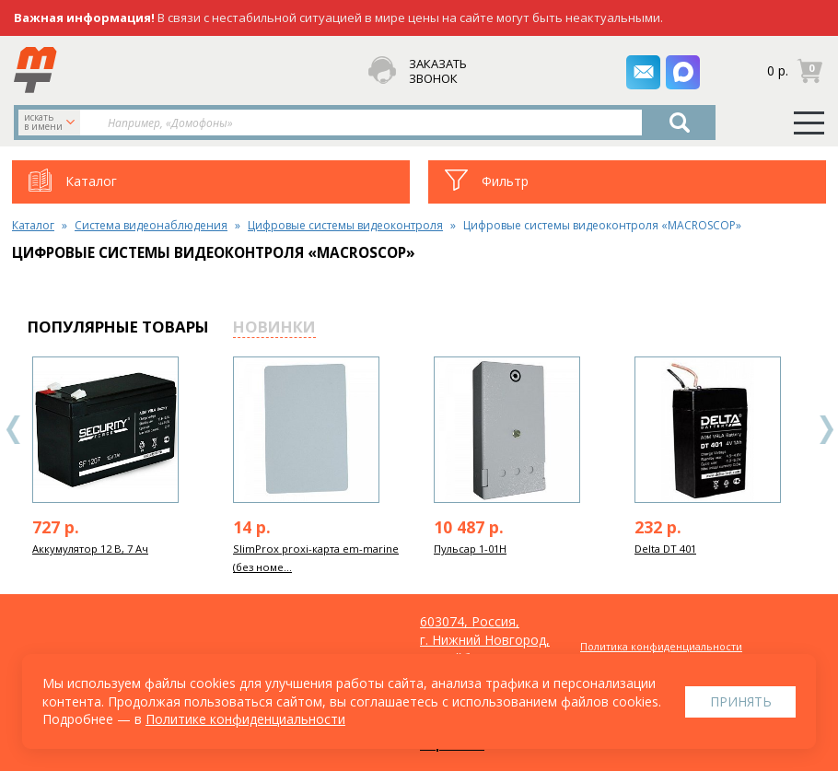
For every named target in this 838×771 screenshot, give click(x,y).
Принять (741, 701)
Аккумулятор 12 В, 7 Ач (90, 548)
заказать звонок (438, 71)
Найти (679, 122)
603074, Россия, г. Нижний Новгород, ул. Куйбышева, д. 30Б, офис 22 (485, 649)
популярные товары (118, 326)
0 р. (777, 69)
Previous (13, 429)
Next (826, 429)
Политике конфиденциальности (245, 719)
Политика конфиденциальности (661, 646)
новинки (274, 326)
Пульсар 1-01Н (470, 548)
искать (51, 122)
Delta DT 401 (665, 548)
